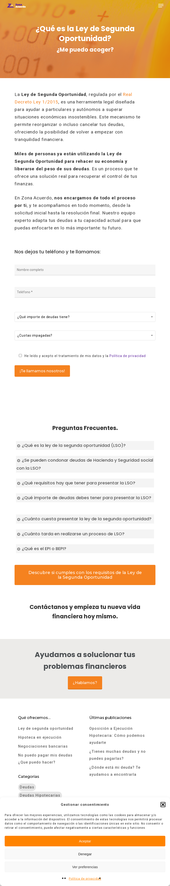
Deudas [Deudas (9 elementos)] (27, 787)
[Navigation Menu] (160, 5)
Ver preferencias (85, 867)
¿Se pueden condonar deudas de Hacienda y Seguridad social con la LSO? (84, 464)
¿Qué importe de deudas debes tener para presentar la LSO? (83, 498)
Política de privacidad (85, 878)
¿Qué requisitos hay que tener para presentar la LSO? (75, 483)
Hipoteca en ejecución (40, 737)
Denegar (85, 854)
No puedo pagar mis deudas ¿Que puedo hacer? (45, 758)
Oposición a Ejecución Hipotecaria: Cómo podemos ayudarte (117, 735)
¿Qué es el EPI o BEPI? (41, 548)
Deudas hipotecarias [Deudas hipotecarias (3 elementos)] (40, 795)
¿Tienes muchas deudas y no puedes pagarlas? (117, 755)
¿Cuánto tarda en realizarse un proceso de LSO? (70, 534)
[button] (163, 804)
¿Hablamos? (85, 683)
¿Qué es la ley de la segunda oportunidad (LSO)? (71, 445)
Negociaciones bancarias (43, 746)
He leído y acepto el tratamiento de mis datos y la (81, 355)
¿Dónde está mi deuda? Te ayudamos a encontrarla (114, 771)
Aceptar (85, 841)
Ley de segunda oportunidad (45, 728)
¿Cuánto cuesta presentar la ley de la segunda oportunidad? (83, 519)
